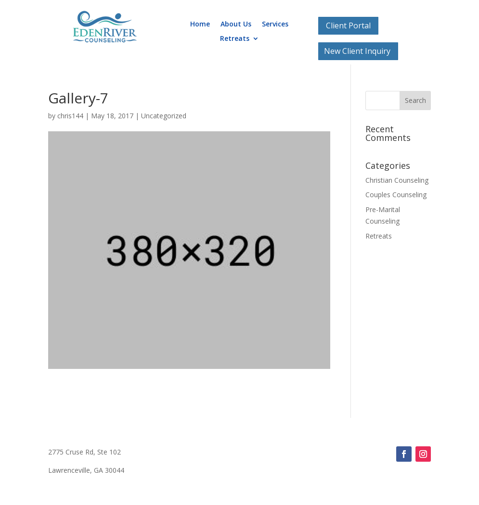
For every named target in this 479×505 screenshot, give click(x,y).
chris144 (70, 115)
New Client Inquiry (357, 51)
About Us (235, 24)
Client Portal (348, 25)
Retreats (234, 39)
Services (275, 24)
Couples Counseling (396, 194)
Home (200, 24)
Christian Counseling (396, 180)
